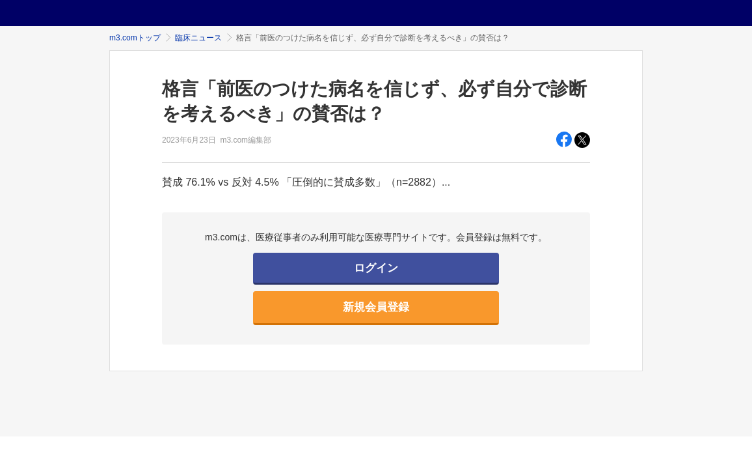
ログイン (376, 268)
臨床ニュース (198, 37)
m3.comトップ (135, 37)
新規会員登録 (376, 307)
